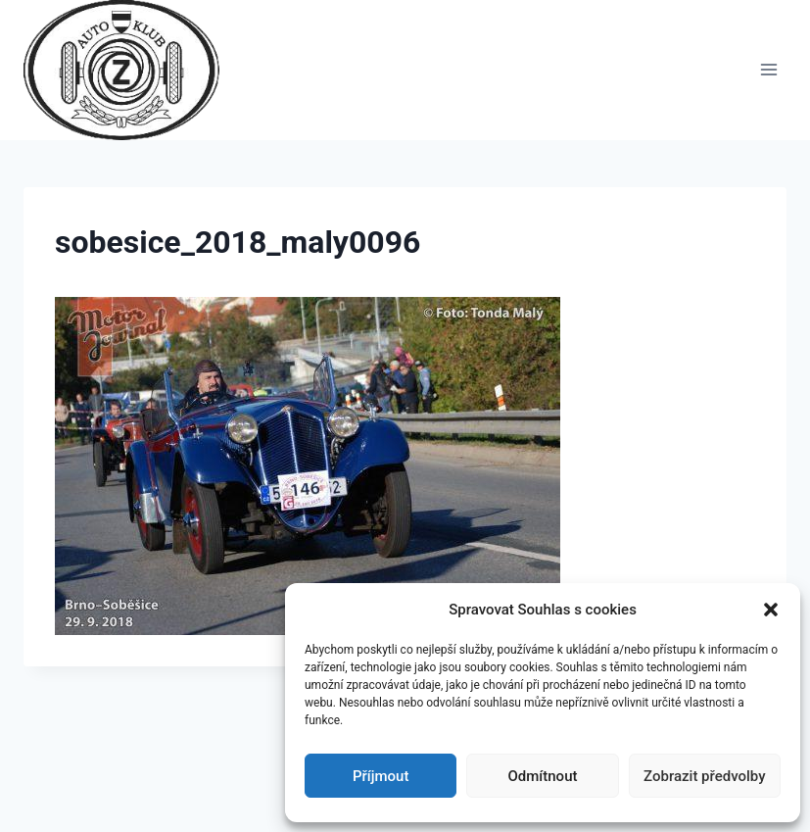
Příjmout (380, 776)
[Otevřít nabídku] (768, 70)
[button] (771, 609)
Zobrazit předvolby (704, 776)
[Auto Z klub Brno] (130, 70)
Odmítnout (543, 776)
